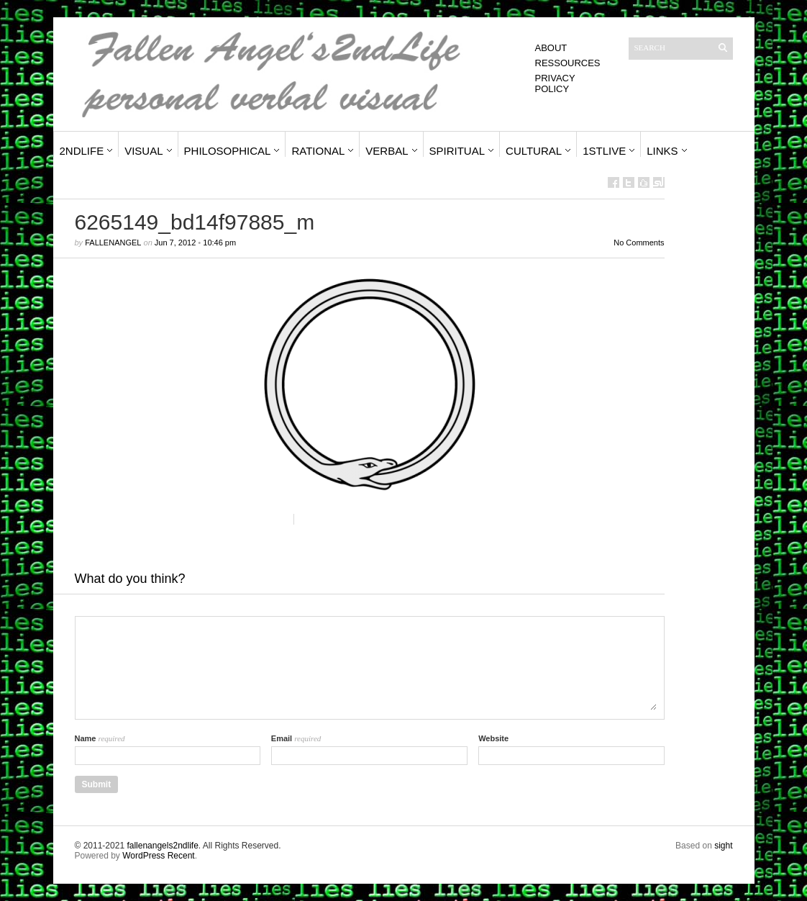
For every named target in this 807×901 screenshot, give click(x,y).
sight (723, 846)
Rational (318, 151)
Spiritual (457, 151)
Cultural (534, 151)
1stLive (604, 151)
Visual (143, 151)
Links (662, 151)
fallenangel (113, 242)
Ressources (568, 63)
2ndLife (82, 151)
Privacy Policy (555, 83)
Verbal (386, 151)
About (551, 47)
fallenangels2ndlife (162, 846)
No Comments (639, 242)
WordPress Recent (158, 856)
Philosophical (227, 151)
